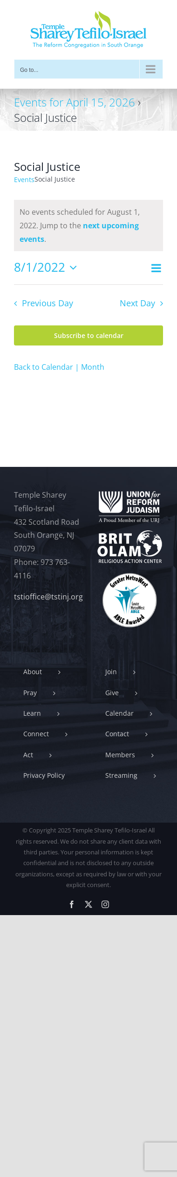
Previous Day (47, 303)
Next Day (137, 303)
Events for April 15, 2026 (74, 102)
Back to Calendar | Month (59, 367)
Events (24, 179)
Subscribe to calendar (88, 335)
